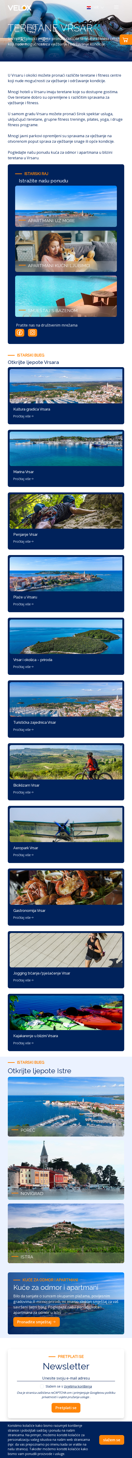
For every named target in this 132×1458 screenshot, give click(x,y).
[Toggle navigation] (116, 7)
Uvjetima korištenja (78, 1386)
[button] (96, 7)
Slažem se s (69, 1386)
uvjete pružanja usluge (73, 1397)
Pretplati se (66, 1407)
